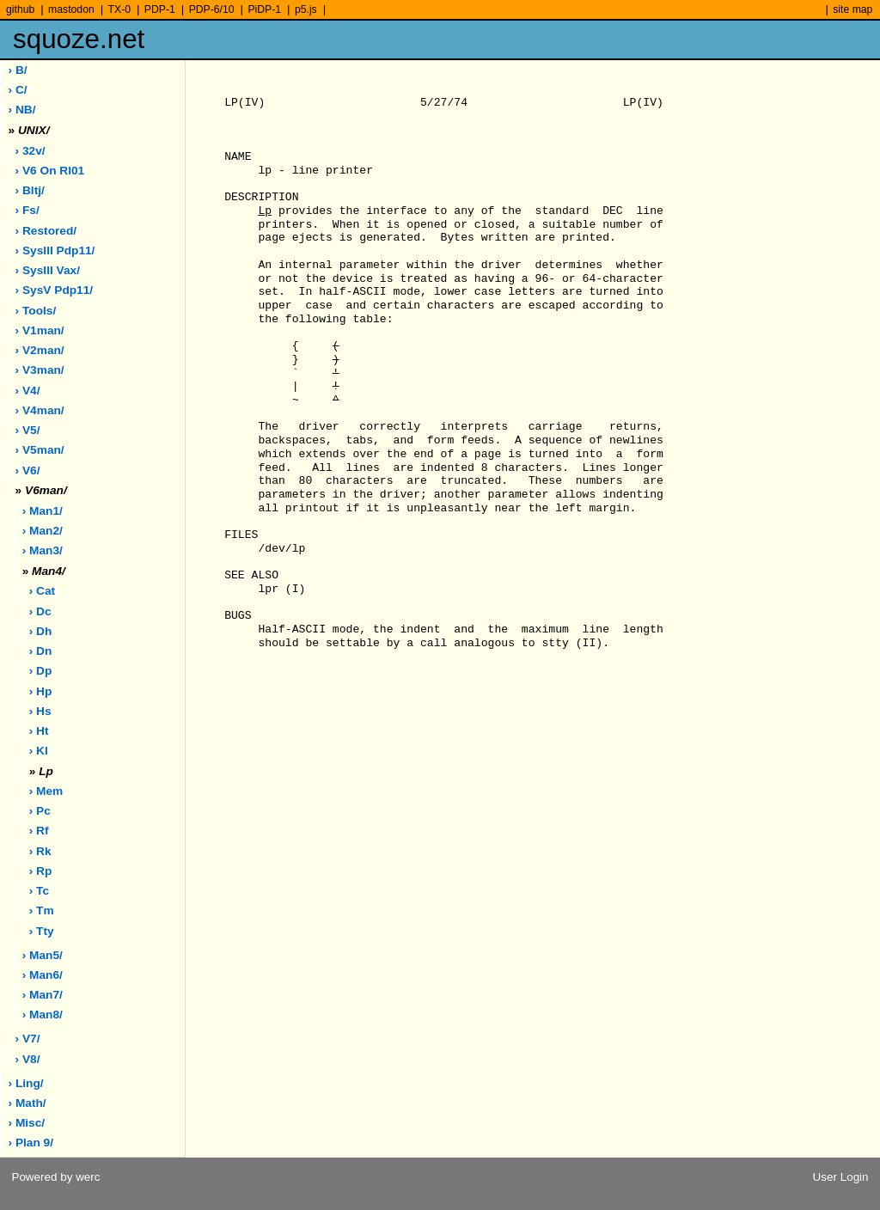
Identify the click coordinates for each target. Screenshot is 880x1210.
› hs (40, 711)
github (20, 9)
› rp (40, 871)
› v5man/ (39, 449)
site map (852, 9)
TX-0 (119, 9)
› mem (46, 791)
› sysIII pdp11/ (55, 250)
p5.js (306, 9)
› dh (40, 631)
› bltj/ (30, 190)
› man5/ (42, 955)
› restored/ (46, 230)
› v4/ (27, 390)
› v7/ (27, 1038)
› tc (39, 890)
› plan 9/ (31, 1142)
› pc (40, 810)
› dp (40, 670)
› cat (42, 590)
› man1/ (42, 510)
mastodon (71, 9)
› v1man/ (39, 330)
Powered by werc (55, 1176)
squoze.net (78, 39)
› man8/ (42, 1014)
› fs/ (27, 210)
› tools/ (36, 310)
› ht (39, 730)
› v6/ (27, 470)
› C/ (18, 89)
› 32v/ (30, 150)
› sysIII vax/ (47, 270)
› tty (41, 931)
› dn (40, 651)
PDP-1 (159, 9)
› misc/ (27, 1122)
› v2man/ (39, 350)
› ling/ (26, 1083)
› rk (40, 851)
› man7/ (42, 994)
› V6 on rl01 (50, 170)
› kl (38, 750)
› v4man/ (39, 410)
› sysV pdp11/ (54, 290)
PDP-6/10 (212, 9)
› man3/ (42, 550)
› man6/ (42, 975)
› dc (40, 611)
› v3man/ (39, 370)
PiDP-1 (264, 9)
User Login (841, 1176)
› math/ (27, 1103)
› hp (40, 691)
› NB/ (22, 109)
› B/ (18, 70)
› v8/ (27, 1059)
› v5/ (27, 430)
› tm (41, 910)
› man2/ (42, 530)
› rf (39, 830)
